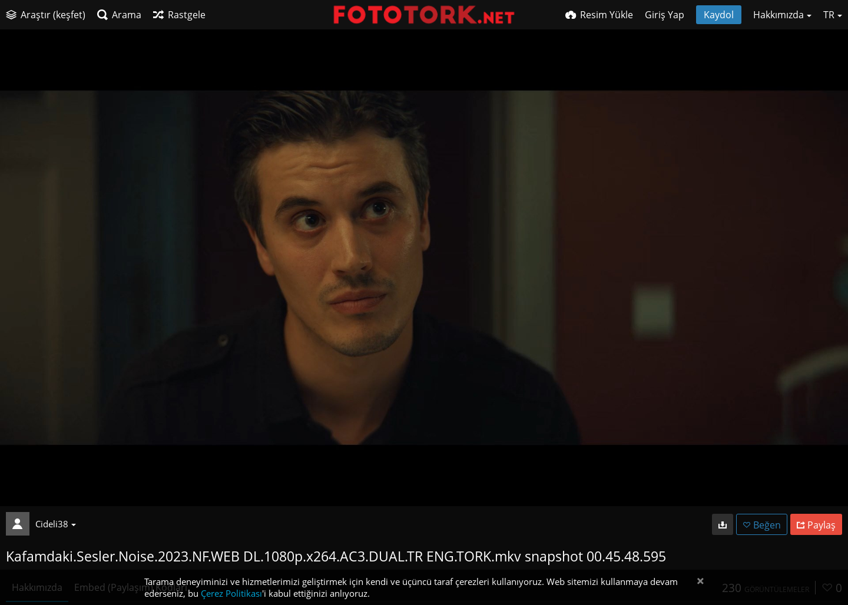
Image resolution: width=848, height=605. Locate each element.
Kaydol (719, 14)
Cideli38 (55, 524)
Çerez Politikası (231, 593)
